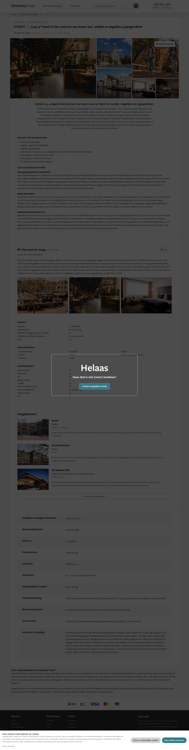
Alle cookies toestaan (174, 740)
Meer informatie (8, 746)
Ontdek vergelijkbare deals (94, 386)
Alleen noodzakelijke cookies (145, 740)
